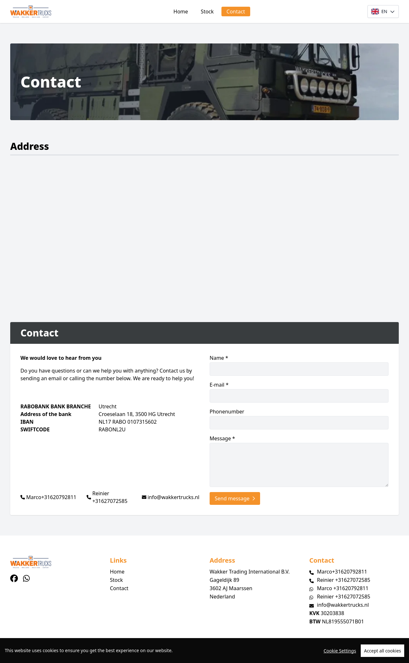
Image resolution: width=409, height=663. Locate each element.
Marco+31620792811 (51, 497)
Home (181, 11)
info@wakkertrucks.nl (173, 497)
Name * (299, 365)
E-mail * (299, 392)
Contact (236, 11)
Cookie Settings (340, 651)
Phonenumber (299, 418)
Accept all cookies (382, 651)
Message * (299, 461)
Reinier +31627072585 (109, 497)
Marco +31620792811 (342, 588)
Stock (207, 11)
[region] (204, 650)
